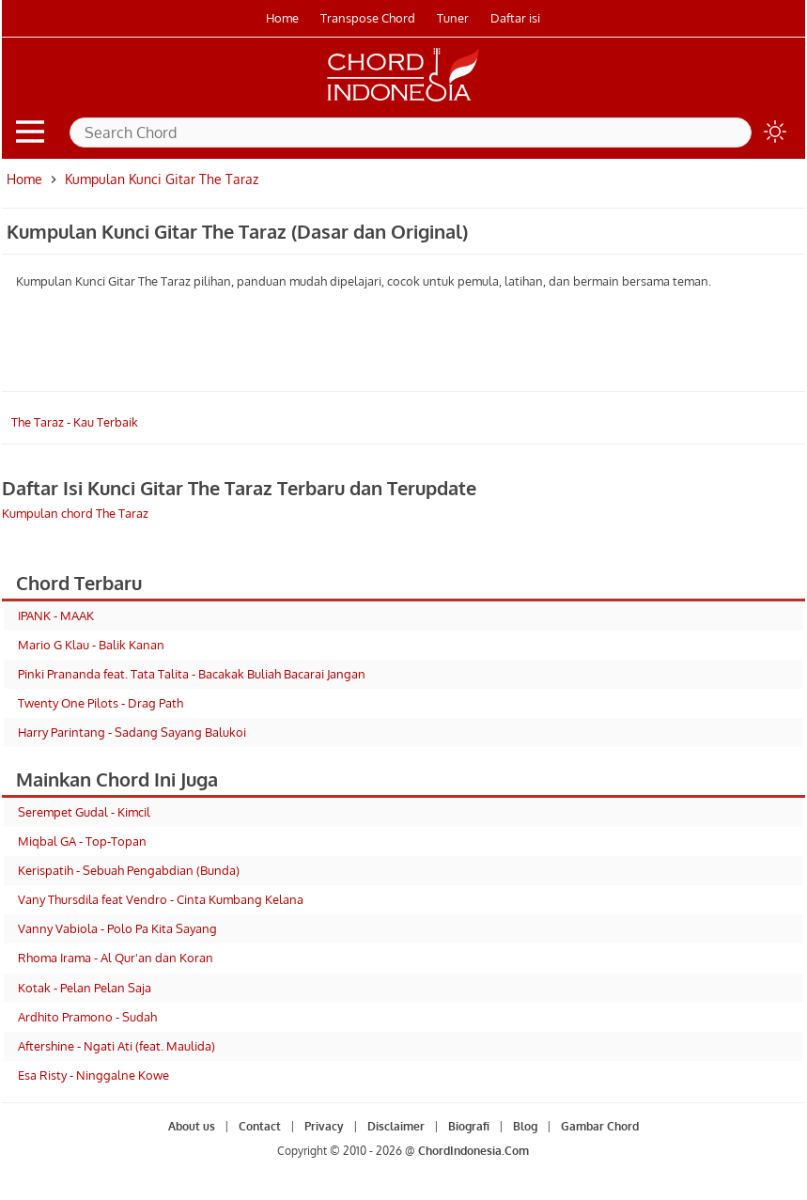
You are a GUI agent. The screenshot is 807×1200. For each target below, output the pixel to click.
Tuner (453, 17)
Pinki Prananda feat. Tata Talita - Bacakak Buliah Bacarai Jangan (191, 673)
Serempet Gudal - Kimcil (84, 811)
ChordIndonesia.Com (473, 1151)
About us (191, 1126)
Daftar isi (515, 17)
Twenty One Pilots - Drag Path (100, 702)
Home (282, 17)
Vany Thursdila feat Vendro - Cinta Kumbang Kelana (160, 899)
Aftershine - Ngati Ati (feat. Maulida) (116, 1045)
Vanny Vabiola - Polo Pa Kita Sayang (117, 928)
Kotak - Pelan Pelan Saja (84, 987)
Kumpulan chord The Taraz (75, 513)
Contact (260, 1126)
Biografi (468, 1126)
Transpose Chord (367, 17)
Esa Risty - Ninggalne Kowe (93, 1075)
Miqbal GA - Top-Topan (82, 841)
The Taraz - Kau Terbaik (74, 421)
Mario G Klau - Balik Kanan (91, 644)
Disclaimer (396, 1126)
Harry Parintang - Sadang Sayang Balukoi (132, 732)
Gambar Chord (600, 1126)
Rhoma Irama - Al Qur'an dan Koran (115, 957)
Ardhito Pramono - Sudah (87, 1016)
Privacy (324, 1126)
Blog (525, 1126)
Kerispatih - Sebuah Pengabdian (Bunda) (129, 870)
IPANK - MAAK (56, 615)
